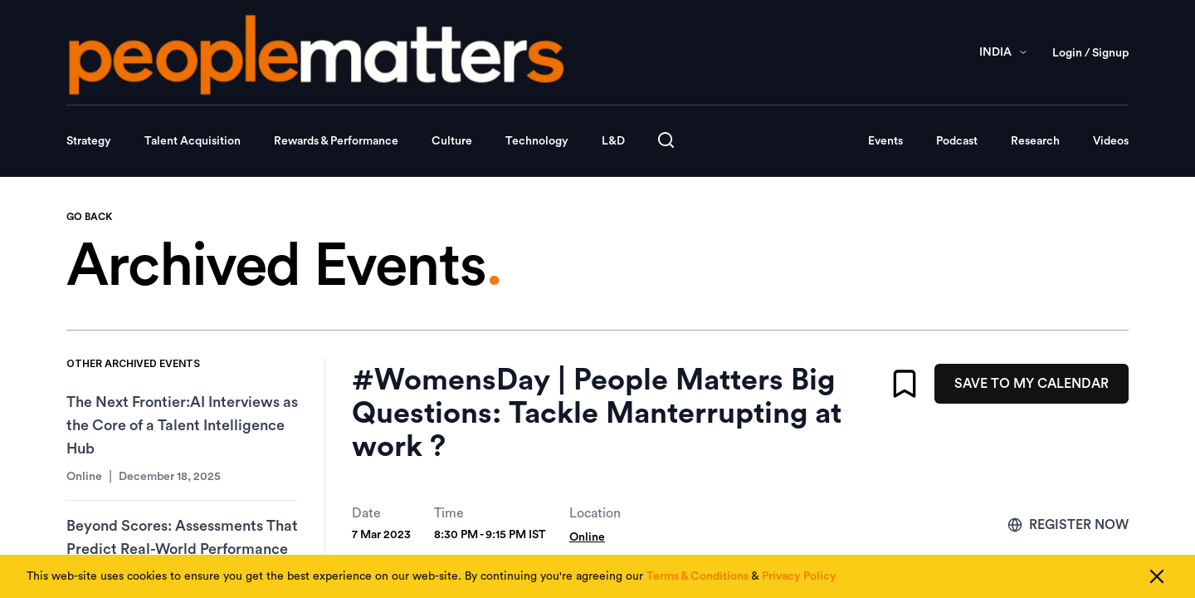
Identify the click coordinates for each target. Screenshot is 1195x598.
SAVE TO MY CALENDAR (1031, 383)
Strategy (88, 141)
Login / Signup (1090, 53)
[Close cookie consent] (1156, 576)
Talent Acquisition (192, 141)
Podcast (957, 141)
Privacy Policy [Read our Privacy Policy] (799, 576)
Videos (1111, 141)
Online (587, 537)
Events (885, 141)
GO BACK (89, 217)
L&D (613, 141)
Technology (536, 141)
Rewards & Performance (336, 141)
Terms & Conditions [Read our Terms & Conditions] (697, 576)
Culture (452, 141)
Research (1035, 141)
